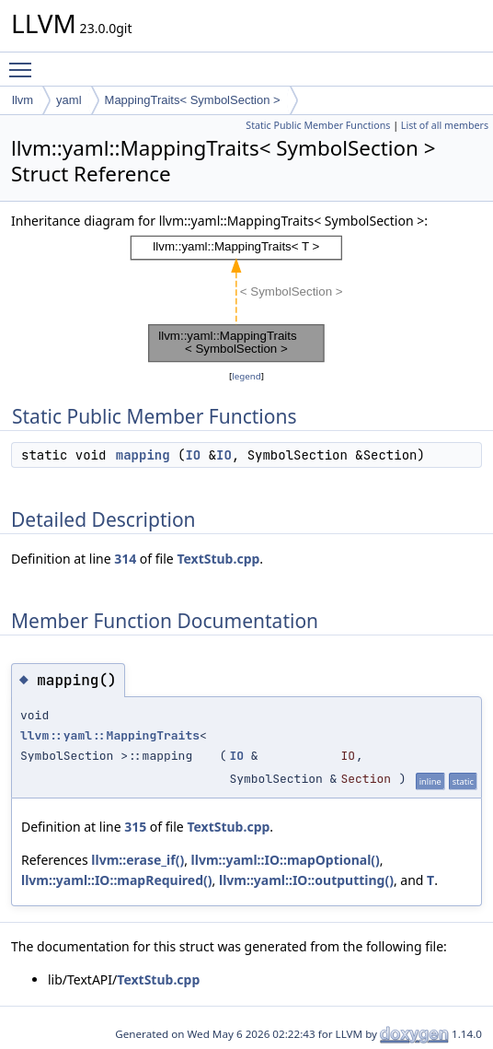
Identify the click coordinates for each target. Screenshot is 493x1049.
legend (246, 376)
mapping (143, 455)
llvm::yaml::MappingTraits (110, 735)
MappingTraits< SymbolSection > (193, 100)
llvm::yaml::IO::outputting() (306, 880)
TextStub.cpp (218, 558)
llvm (22, 100)
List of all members (444, 125)
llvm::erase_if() (137, 859)
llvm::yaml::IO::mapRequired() (116, 880)
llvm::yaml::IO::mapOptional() (285, 859)
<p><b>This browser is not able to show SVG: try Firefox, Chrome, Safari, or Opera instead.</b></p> (246, 299)
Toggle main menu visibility (24, 61)
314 (125, 558)
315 (135, 826)
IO (193, 455)
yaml (68, 100)
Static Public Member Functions (318, 125)
